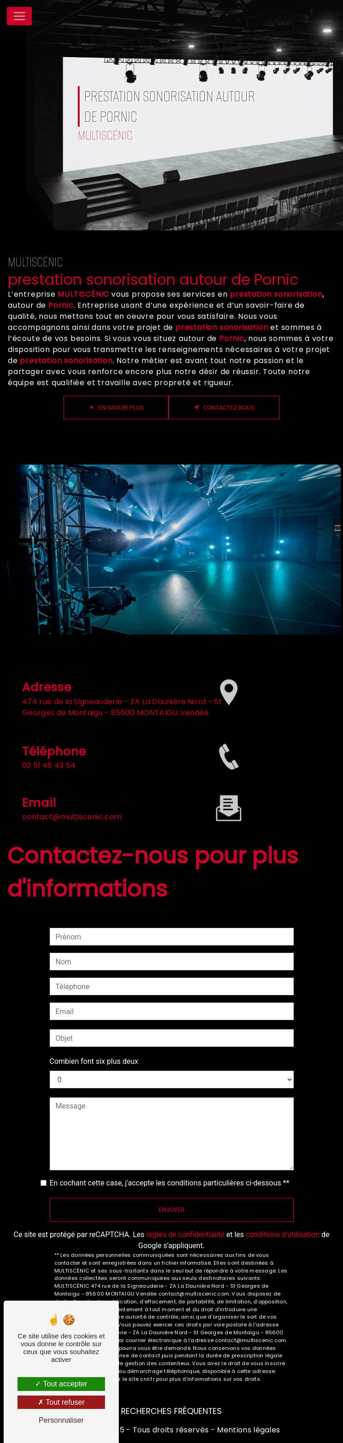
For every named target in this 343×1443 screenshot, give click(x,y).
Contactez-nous (224, 407)
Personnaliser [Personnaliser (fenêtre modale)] (61, 1420)
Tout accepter (61, 1384)
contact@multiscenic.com (72, 806)
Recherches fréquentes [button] (171, 1411)
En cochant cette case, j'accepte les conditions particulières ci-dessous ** (170, 1183)
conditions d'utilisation (283, 1234)
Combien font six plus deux (94, 1061)
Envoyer (171, 1209)
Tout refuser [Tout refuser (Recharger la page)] (61, 1402)
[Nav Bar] (19, 16)
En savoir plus (116, 407)
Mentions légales (247, 1430)
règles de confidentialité (185, 1234)
